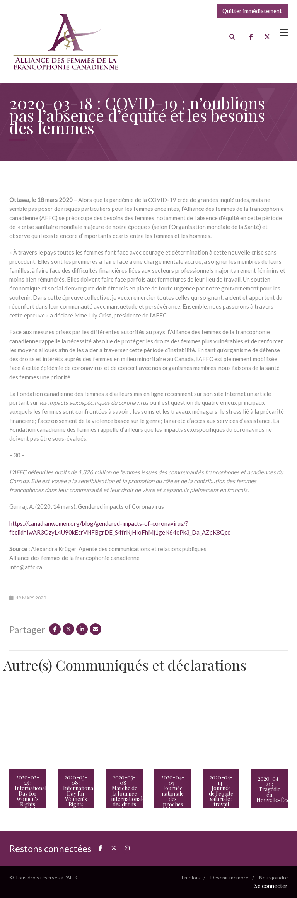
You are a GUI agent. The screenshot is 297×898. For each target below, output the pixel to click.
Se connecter (271, 885)
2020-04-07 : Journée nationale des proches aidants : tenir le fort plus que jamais (172, 802)
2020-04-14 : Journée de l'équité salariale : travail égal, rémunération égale (223, 799)
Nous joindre (273, 877)
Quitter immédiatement (252, 10)
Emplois (191, 877)
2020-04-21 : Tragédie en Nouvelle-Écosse (272, 789)
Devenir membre (229, 877)
